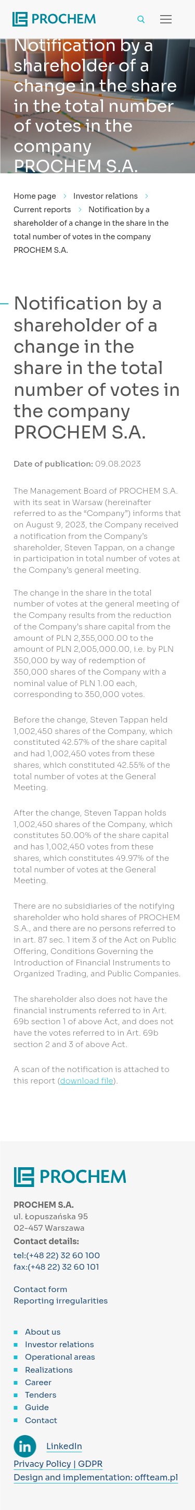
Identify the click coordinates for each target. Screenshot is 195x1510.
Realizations (49, 1370)
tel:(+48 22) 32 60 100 (57, 1255)
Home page (35, 196)
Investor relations (105, 196)
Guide (37, 1407)
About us (43, 1332)
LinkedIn (64, 1446)
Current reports (42, 209)
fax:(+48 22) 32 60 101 (56, 1267)
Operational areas (60, 1357)
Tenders (40, 1395)
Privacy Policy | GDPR (58, 1464)
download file (86, 1081)
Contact (41, 1420)
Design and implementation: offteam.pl (96, 1477)
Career (38, 1382)
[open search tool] (141, 19)
